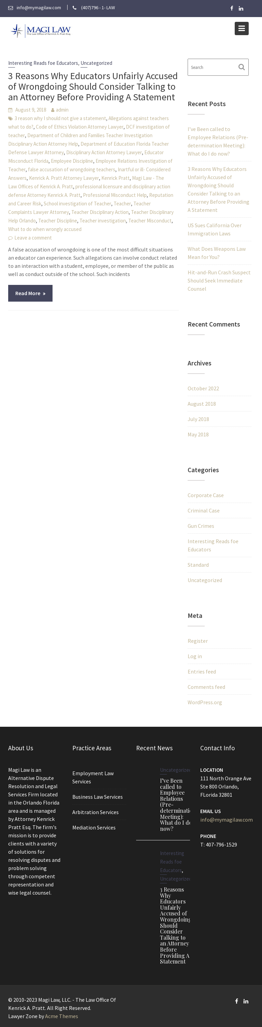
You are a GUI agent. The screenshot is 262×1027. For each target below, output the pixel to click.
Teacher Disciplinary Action (100, 212)
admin (62, 109)
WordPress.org (205, 702)
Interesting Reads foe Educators (43, 63)
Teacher (122, 203)
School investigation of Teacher (77, 203)
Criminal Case (204, 510)
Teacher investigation (102, 220)
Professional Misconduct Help (115, 195)
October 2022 (203, 388)
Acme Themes (61, 1016)
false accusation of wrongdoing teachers (71, 169)
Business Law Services (97, 796)
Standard (198, 564)
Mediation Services (93, 827)
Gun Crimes (201, 525)
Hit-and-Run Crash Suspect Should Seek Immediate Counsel (219, 280)
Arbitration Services (95, 811)
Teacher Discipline (57, 220)
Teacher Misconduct (150, 220)
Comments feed (206, 686)
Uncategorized (96, 63)
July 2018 (198, 419)
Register (198, 640)
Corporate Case (206, 495)
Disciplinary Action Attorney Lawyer (104, 152)
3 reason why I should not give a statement (60, 118)
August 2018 (202, 403)
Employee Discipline (72, 161)
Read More (27, 293)
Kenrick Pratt (115, 178)
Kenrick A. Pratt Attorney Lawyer (64, 178)
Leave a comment (33, 237)
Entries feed (202, 671)
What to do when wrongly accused (45, 229)
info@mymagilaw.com (226, 819)
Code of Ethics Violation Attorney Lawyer (79, 127)
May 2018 (198, 434)
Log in (195, 656)
